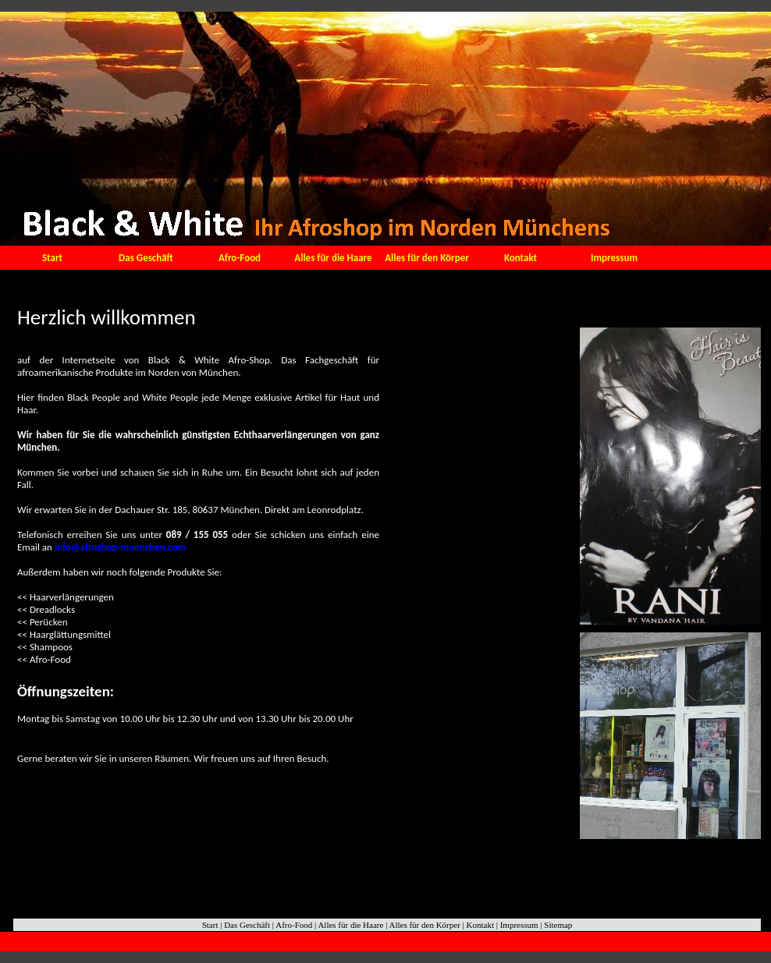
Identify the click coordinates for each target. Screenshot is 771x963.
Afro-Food (240, 258)
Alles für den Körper (427, 258)
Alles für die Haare (332, 258)
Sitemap (558, 924)
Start (52, 258)
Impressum (614, 258)
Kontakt (520, 258)
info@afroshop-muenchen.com (119, 547)
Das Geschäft (146, 258)
